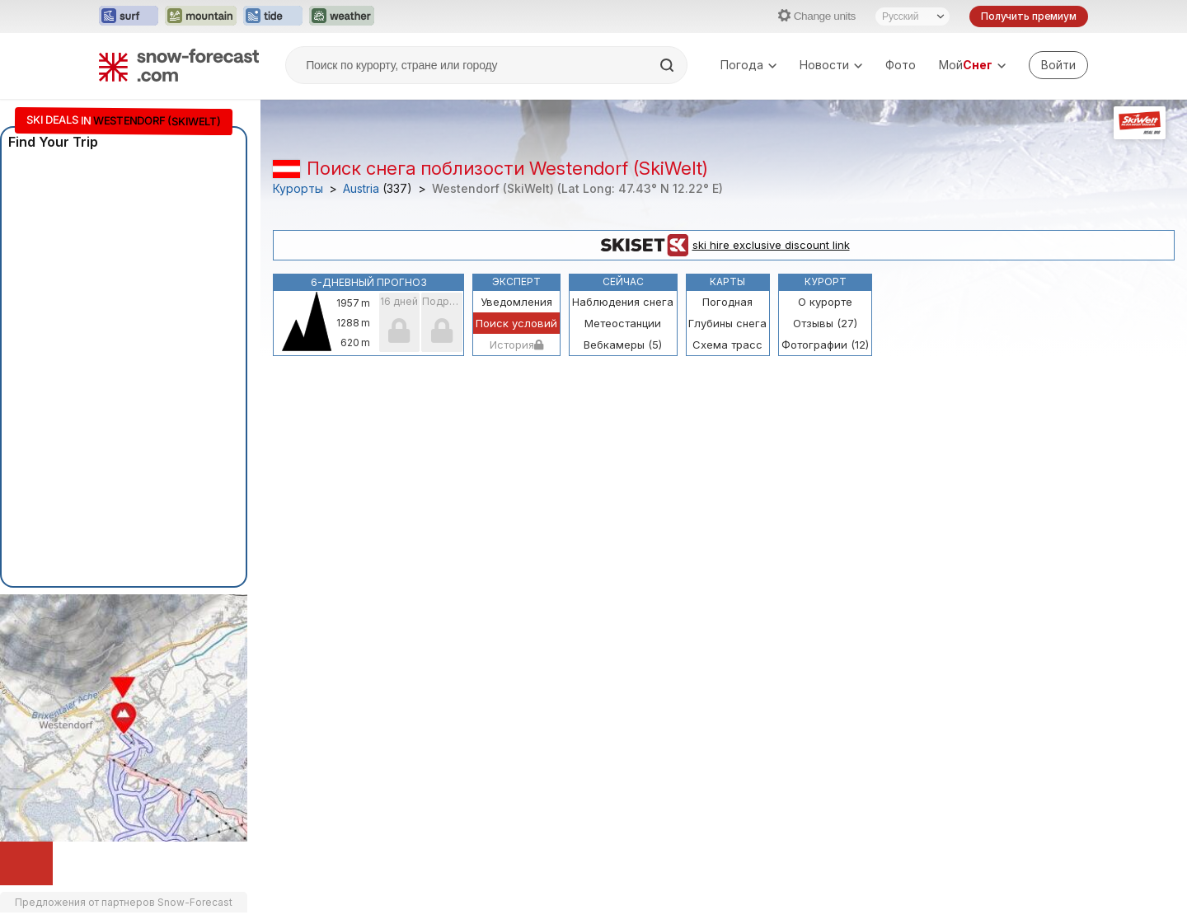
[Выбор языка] (912, 16)
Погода (748, 65)
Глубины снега (727, 323)
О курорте (825, 301)
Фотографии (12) (825, 344)
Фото (900, 65)
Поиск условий (516, 323)
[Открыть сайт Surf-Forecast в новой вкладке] (128, 16)
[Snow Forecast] (179, 65)
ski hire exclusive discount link (724, 245)
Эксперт (516, 281)
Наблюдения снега (622, 301)
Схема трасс (727, 344)
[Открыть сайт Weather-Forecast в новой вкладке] (341, 16)
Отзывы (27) (825, 323)
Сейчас (623, 281)
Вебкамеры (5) (623, 344)
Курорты (298, 189)
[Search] (668, 65)
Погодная (727, 301)
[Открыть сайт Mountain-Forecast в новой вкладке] (201, 16)
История (516, 344)
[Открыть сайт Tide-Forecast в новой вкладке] (273, 16)
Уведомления (516, 301)
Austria (361, 189)
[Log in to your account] (1058, 65)
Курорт (826, 281)
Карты (727, 281)
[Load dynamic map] (26, 863)
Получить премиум (1029, 16)
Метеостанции (622, 323)
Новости (831, 65)
